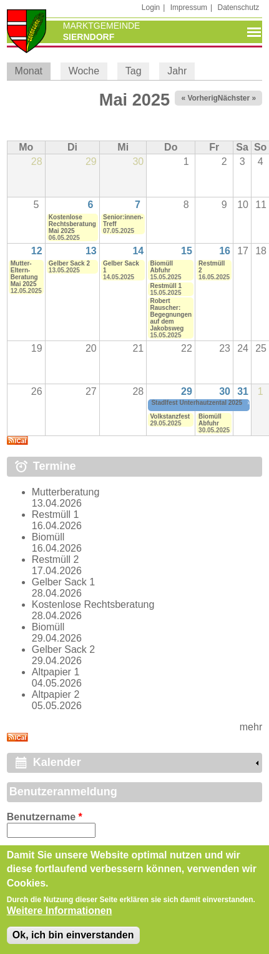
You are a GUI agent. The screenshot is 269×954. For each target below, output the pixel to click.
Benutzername (44, 817)
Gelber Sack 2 (69, 263)
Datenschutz (239, 7)
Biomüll (48, 537)
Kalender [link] (57, 762)
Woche (84, 71)
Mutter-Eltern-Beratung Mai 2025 (24, 273)
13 (91, 251)
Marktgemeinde (101, 26)
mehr (251, 727)
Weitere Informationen (59, 910)
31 (242, 391)
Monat (33, 71)
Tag (133, 71)
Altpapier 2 (56, 694)
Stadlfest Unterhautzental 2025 (196, 402)
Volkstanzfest (170, 416)
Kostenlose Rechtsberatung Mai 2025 (72, 224)
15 (186, 251)
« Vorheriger (203, 98)
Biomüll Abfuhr (161, 267)
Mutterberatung (66, 492)
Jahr (177, 71)
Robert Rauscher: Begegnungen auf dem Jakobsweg (171, 314)
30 (224, 391)
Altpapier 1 (56, 672)
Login (151, 7)
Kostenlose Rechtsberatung (93, 604)
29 (186, 391)
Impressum (188, 7)
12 (36, 251)
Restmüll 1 (166, 285)
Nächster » (237, 98)
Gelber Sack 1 (63, 582)
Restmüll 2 (55, 559)
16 (224, 251)
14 (138, 251)
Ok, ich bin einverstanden (73, 935)
